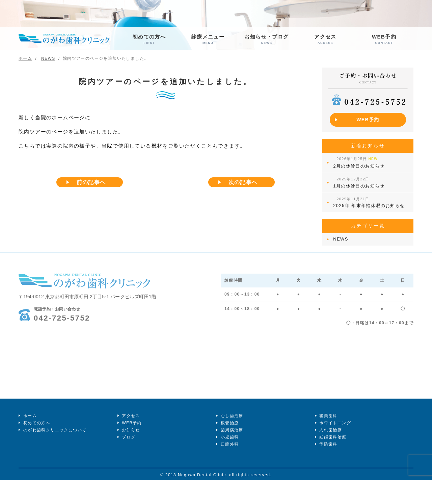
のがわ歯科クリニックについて (54, 427)
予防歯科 (328, 441)
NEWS (340, 236)
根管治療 (229, 420)
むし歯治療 (231, 412)
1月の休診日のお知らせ (358, 180)
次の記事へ (243, 182)
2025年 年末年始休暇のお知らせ (368, 199)
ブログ (128, 434)
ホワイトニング (335, 420)
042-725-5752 (62, 312)
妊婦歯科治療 (332, 434)
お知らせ (131, 427)
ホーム (29, 412)
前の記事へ (91, 182)
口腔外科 (229, 441)
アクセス (325, 39)
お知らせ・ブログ (266, 39)
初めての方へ (149, 39)
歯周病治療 (231, 427)
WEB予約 (384, 39)
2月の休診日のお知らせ (358, 160)
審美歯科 (328, 412)
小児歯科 (229, 434)
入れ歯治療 (330, 427)
